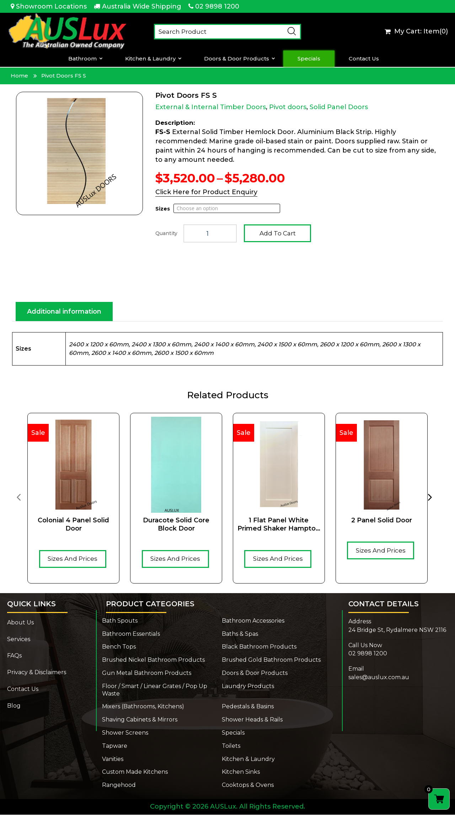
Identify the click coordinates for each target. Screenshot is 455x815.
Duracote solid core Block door (176, 525)
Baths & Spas (240, 634)
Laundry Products (248, 686)
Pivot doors (287, 107)
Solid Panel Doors (339, 107)
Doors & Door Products (236, 58)
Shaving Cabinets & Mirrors (139, 720)
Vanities (112, 759)
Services (18, 639)
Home (19, 75)
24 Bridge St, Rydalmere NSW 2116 (397, 630)
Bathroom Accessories (253, 621)
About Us (20, 622)
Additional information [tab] (64, 312)
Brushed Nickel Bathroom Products (153, 660)
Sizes (162, 209)
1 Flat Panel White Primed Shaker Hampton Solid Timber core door (278, 525)
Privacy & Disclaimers (36, 672)
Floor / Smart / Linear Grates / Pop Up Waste (154, 690)
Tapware (114, 746)
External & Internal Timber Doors (210, 107)
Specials (309, 58)
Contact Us (364, 58)
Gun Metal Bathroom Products (146, 673)
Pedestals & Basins (248, 706)
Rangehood (119, 785)
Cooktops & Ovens (248, 785)
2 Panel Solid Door (381, 520)
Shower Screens (125, 733)
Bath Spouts (120, 621)
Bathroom (82, 58)
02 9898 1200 (217, 6)
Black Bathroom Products (259, 647)
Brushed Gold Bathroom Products (271, 660)
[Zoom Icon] (79, 153)
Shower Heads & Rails (252, 720)
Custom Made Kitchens (135, 772)
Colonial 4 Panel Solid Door (73, 525)
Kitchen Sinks (241, 772)
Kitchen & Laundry (150, 58)
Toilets (231, 746)
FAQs (14, 655)
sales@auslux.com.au (378, 677)
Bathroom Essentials (131, 634)
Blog (14, 706)
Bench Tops (119, 647)
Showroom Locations (51, 6)
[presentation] (18, 497)
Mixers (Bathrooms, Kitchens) (143, 706)
